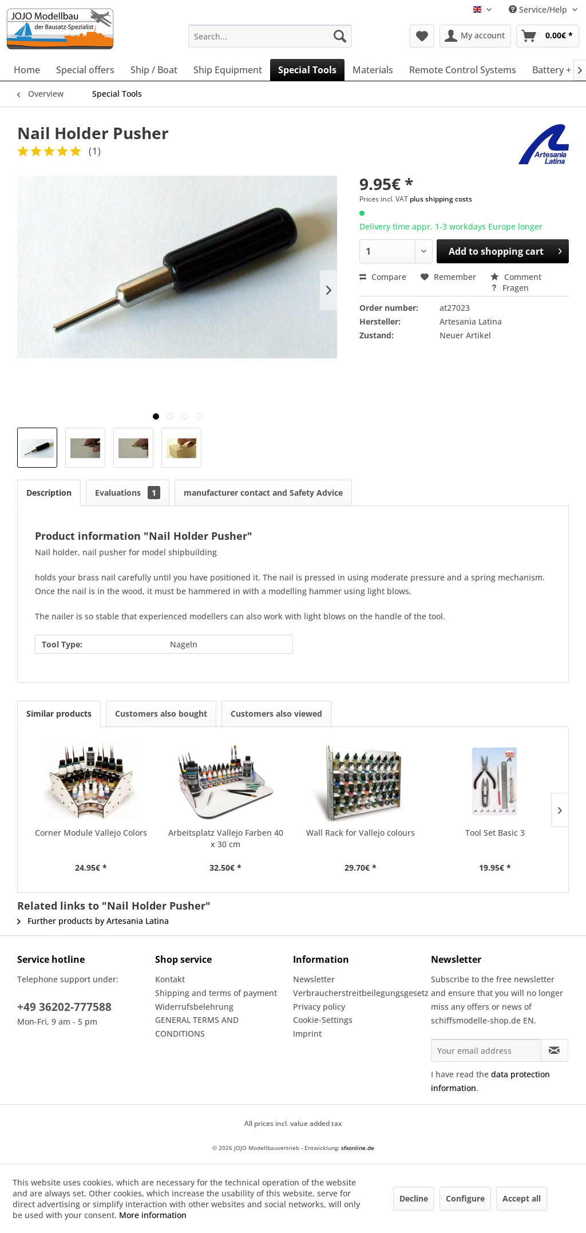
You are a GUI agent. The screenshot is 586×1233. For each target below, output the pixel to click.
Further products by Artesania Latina (93, 920)
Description (49, 492)
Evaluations (127, 492)
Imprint (307, 1033)
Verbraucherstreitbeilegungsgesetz (359, 992)
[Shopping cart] (547, 36)
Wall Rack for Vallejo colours (360, 832)
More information (153, 1215)
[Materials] (373, 70)
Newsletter (314, 979)
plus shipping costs (441, 199)
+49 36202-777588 (64, 1006)
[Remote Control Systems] (462, 70)
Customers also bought (161, 713)
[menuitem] (270, 36)
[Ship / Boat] (153, 70)
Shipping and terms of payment (216, 992)
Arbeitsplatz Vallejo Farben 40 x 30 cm (225, 838)
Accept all (521, 1198)
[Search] (340, 36)
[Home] (27, 70)
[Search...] (270, 36)
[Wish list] (422, 36)
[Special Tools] (307, 70)
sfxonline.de (357, 1148)
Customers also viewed (276, 713)
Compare (382, 276)
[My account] (475, 36)
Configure (465, 1198)
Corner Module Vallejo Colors (91, 832)
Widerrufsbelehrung (194, 1006)
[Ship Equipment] (227, 70)
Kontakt (170, 979)
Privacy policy (319, 1006)
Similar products (59, 713)
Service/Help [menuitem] (539, 9)
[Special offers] (85, 70)
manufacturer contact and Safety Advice (263, 492)
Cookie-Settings (323, 1019)
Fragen (509, 287)
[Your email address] (486, 1050)
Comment (515, 276)
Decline (413, 1198)
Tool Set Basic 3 (495, 832)
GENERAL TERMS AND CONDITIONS (197, 1026)
